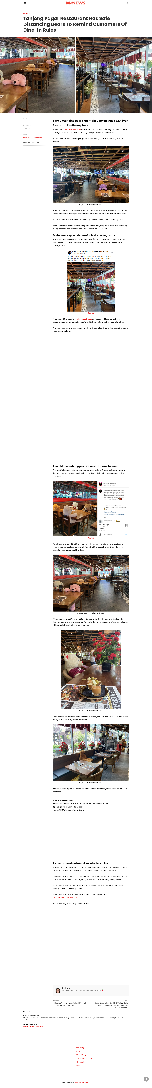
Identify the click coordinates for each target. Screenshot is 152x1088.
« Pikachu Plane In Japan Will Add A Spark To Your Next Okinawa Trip (69, 1004)
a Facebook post (84, 319)
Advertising (80, 1048)
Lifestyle (34, 9)
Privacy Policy (80, 1062)
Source (91, 313)
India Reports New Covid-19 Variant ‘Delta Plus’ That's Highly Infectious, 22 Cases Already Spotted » (111, 1005)
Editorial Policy (81, 1055)
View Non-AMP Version (82, 1082)
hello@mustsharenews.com (33, 1026)
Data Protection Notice (84, 1058)
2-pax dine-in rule (73, 129)
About (78, 1051)
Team (78, 1066)
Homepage (26, 9)
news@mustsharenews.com (65, 897)
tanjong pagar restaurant (32, 137)
